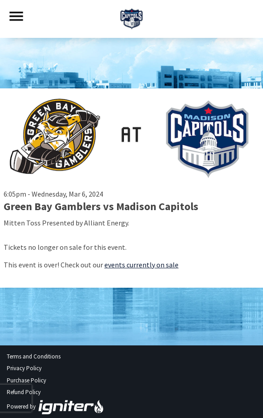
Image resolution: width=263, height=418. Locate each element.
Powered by (55, 406)
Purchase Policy (26, 380)
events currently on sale (141, 264)
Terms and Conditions (34, 356)
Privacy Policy (24, 368)
